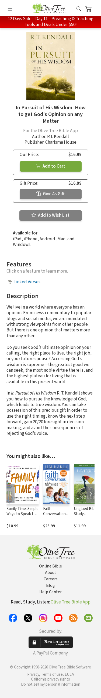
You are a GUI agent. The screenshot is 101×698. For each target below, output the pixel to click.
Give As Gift (50, 194)
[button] (78, 9)
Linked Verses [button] (26, 282)
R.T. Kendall (58, 136)
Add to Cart (50, 166)
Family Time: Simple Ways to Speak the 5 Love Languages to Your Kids (22, 516)
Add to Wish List (50, 215)
